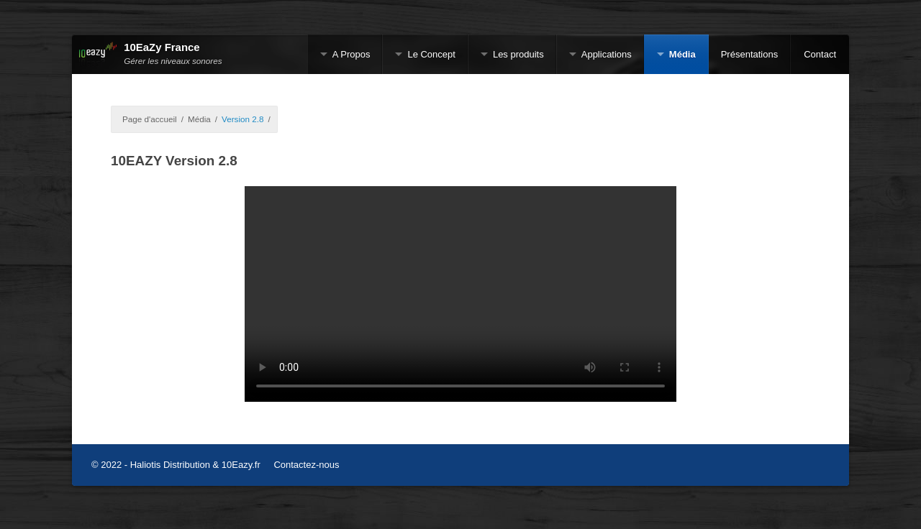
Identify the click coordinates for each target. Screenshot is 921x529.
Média (682, 54)
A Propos (351, 54)
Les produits (518, 54)
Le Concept (431, 54)
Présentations (750, 54)
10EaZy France (161, 47)
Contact (820, 54)
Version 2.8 (242, 119)
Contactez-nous (306, 464)
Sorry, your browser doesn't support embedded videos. (460, 294)
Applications (606, 54)
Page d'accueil (149, 119)
